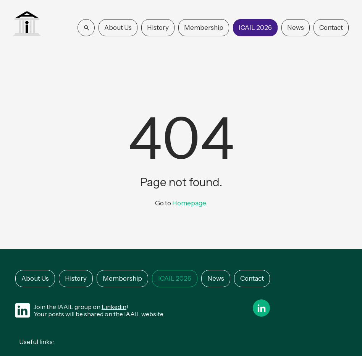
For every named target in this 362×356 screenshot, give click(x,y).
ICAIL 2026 (255, 27)
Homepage (189, 203)
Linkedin (114, 306)
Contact (331, 27)
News (295, 27)
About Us (118, 27)
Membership (203, 27)
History (158, 27)
